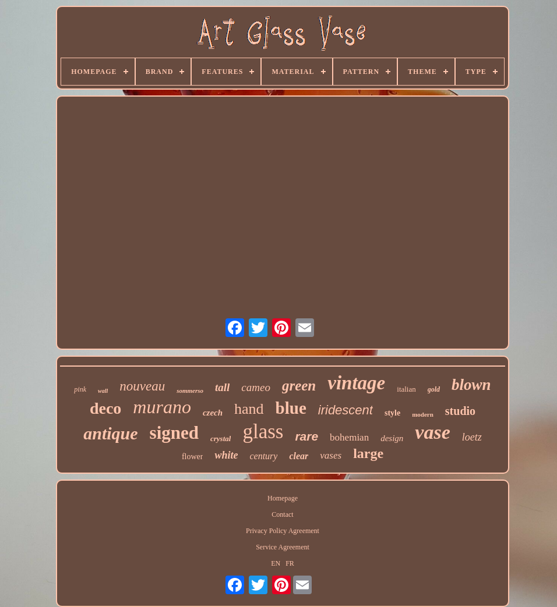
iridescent (345, 410)
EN (275, 563)
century (263, 456)
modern (422, 414)
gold (434, 389)
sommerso (190, 390)
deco (105, 408)
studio (460, 410)
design (391, 438)
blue (291, 408)
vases (330, 455)
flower (192, 456)
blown (471, 384)
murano (162, 406)
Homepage (282, 498)
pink (80, 389)
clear (298, 456)
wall (103, 391)
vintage (356, 382)
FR (289, 563)
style (392, 413)
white (226, 455)
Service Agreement (282, 547)
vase (432, 432)
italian (406, 389)
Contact (282, 514)
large (368, 453)
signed (174, 433)
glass (262, 431)
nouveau (142, 386)
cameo (255, 387)
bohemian (349, 437)
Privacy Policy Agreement (282, 531)
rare (306, 436)
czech (213, 412)
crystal (220, 438)
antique (110, 433)
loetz (472, 437)
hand (249, 408)
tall (222, 387)
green (299, 385)
